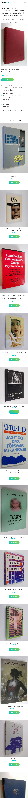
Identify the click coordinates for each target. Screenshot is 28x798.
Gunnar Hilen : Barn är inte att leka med (14, 537)
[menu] (25, 2)
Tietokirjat (10, 69)
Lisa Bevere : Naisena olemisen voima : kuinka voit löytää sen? (14, 352)
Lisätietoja (7, 79)
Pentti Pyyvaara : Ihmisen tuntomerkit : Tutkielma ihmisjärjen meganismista (14, 590)
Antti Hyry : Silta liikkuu (14, 759)
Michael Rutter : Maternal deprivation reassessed (14, 175)
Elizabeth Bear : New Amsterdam (14, 706)
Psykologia (16, 69)
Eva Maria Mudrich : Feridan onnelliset (14, 643)
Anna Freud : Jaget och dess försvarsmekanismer (14, 471)
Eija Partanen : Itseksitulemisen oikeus (14, 406)
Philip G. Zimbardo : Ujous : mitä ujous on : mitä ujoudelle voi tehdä (14, 229)
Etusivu (3, 17)
